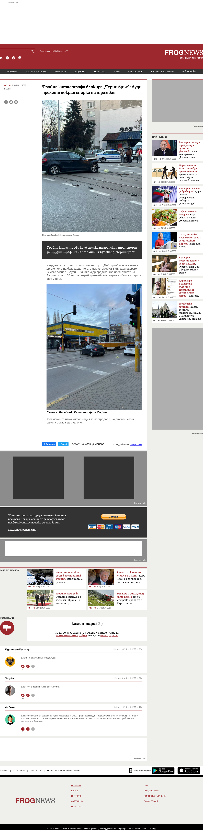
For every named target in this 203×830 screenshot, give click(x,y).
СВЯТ (117, 71)
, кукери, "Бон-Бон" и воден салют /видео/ (189, 265)
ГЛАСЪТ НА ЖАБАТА (36, 71)
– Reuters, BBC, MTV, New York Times (189, 289)
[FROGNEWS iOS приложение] (188, 770)
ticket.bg (152, 828)
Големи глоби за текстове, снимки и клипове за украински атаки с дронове (190, 312)
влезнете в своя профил (71, 635)
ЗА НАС (4, 771)
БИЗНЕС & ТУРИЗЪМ (162, 71)
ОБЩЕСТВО (80, 71)
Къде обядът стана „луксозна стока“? (189, 216)
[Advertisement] (101, 23)
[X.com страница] (13, 57)
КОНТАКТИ (19, 771)
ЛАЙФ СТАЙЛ (189, 71)
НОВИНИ (12, 71)
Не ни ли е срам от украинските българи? (189, 151)
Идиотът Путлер (17, 649)
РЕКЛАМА (35, 771)
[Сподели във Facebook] (6, 102)
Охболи (10, 707)
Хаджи (9, 678)
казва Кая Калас (190, 240)
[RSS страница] (20, 57)
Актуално (77, 801)
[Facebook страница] (7, 57)
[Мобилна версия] (140, 770)
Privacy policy (98, 828)
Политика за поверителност (65, 771)
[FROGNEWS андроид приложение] (163, 770)
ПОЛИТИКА (100, 71)
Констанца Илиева (92, 444)
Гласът (75, 790)
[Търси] (33, 51)
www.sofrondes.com (137, 828)
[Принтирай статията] (16, 102)
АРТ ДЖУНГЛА (135, 71)
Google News (136, 444)
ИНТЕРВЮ (60, 71)
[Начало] (1, 57)
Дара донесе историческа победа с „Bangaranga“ (190, 196)
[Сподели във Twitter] (11, 102)
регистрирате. (109, 635)
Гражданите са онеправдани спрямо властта (189, 173)
